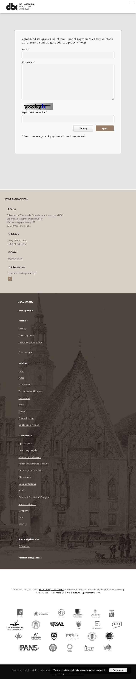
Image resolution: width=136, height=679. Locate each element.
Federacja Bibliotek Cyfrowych (34, 497)
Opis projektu (25, 443)
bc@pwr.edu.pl (15, 258)
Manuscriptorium (27, 503)
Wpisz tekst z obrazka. (34, 112)
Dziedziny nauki (26, 335)
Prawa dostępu (26, 418)
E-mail (25, 49)
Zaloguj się (24, 546)
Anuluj (83, 128)
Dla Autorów (25, 477)
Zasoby (22, 328)
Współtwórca (25, 384)
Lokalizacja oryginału (29, 424)
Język (21, 404)
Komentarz (28, 62)
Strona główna (25, 310)
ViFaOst (22, 524)
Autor (21, 377)
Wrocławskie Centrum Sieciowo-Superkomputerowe (74, 592)
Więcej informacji (97, 670)
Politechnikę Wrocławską (51, 589)
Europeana (24, 510)
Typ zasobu (24, 397)
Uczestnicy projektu (28, 450)
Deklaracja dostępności (30, 470)
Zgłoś (104, 128)
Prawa (22, 411)
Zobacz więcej (26, 352)
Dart (21, 517)
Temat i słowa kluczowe (30, 391)
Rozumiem (118, 670)
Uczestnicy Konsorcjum (30, 342)
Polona (22, 490)
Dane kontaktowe (27, 483)
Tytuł (21, 371)
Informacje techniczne (30, 456)
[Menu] (132, 3)
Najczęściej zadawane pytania (34, 463)
